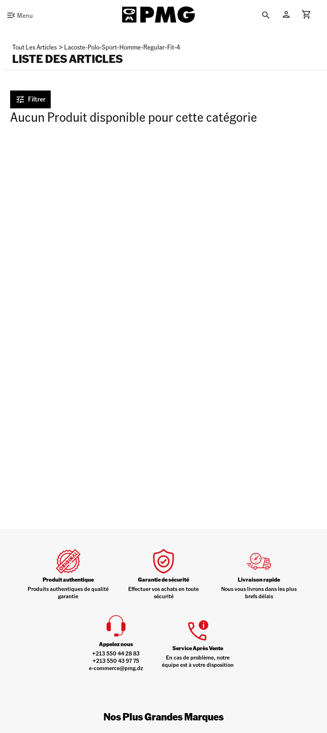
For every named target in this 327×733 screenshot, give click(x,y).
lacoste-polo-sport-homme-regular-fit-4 (122, 47)
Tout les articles (34, 47)
